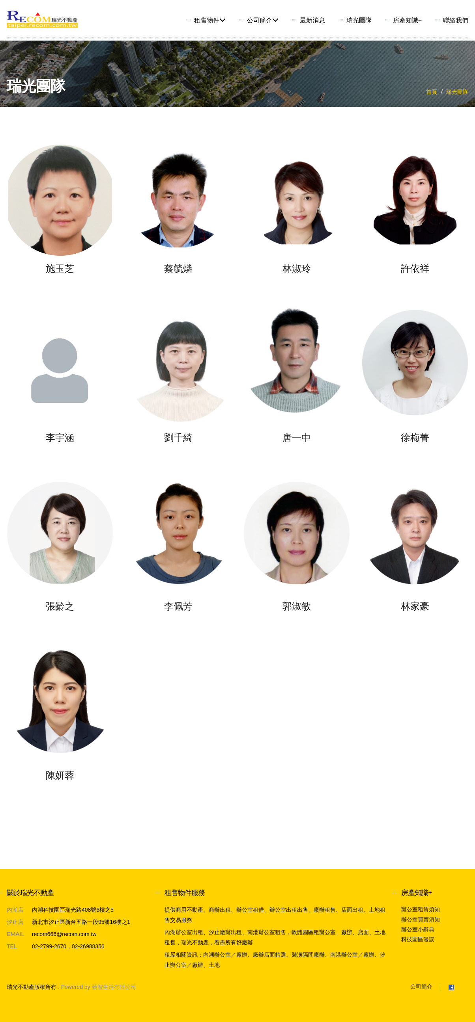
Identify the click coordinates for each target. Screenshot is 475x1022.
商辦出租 (220, 910)
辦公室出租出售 (288, 910)
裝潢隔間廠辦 (308, 954)
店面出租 (352, 910)
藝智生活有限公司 (114, 987)
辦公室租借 (250, 910)
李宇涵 (60, 438)
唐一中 (296, 438)
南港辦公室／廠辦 (352, 954)
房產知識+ (407, 20)
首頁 (431, 91)
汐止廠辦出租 (225, 932)
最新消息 (312, 20)
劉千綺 (178, 438)
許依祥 (415, 269)
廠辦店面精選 (269, 954)
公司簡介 (263, 20)
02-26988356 (88, 946)
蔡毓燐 (178, 269)
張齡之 (60, 606)
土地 (214, 965)
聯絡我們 (455, 20)
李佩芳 (178, 606)
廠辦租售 (325, 910)
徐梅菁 (415, 438)
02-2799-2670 (49, 946)
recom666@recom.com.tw (64, 934)
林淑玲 (296, 269)
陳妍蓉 (60, 775)
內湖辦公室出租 (184, 932)
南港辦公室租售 (266, 932)
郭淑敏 (296, 606)
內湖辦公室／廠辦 (225, 954)
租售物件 (210, 20)
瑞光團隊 (359, 20)
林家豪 (415, 606)
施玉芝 (60, 269)
